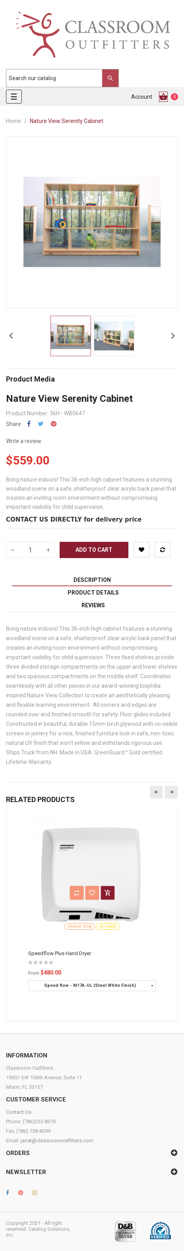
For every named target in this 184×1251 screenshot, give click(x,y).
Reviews (93, 605)
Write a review (23, 441)
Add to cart (94, 550)
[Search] (58, 78)
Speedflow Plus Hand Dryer (59, 953)
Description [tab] (92, 580)
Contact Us (18, 1112)
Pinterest (53, 423)
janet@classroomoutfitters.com (57, 1141)
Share (29, 423)
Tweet (41, 423)
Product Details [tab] (93, 592)
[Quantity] (30, 549)
